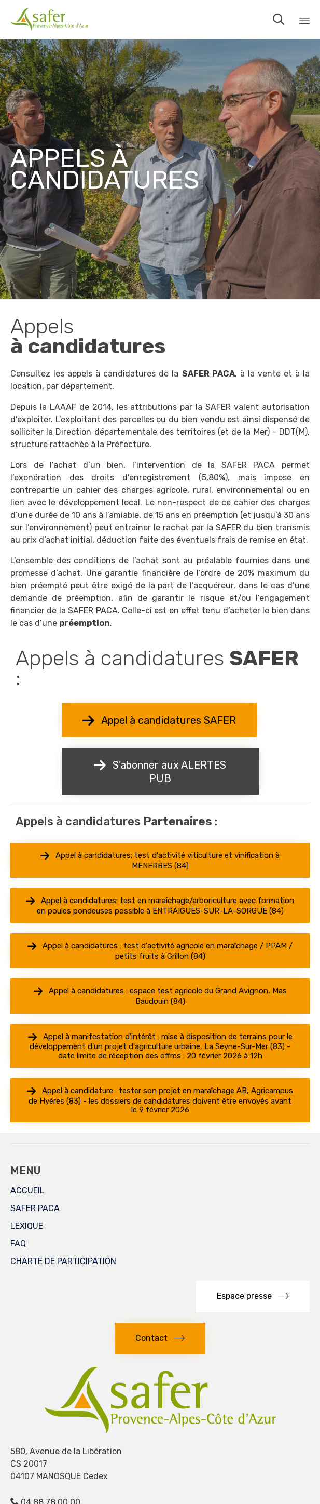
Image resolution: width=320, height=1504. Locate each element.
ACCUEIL (27, 1191)
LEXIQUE (26, 1226)
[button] (159, 720)
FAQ (18, 1243)
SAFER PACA (35, 1208)
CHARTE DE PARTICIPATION (63, 1261)
